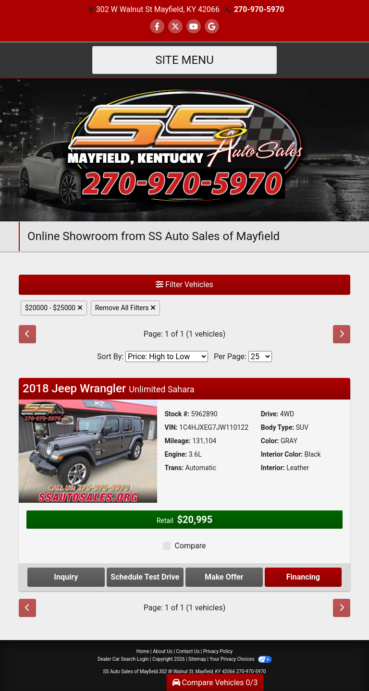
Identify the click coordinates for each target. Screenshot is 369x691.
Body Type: (277, 427)
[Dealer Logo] (184, 149)
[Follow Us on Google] (212, 26)
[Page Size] (260, 356)
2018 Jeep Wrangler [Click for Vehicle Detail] (109, 388)
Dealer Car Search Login (123, 659)
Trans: (174, 468)
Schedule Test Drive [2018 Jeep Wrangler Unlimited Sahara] (145, 577)
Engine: (176, 454)
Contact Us (187, 651)
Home (142, 651)
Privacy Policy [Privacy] (218, 651)
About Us (162, 651)
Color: (270, 441)
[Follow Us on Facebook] (157, 26)
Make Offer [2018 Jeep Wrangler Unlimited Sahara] (224, 577)
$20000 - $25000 (54, 308)
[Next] (341, 334)
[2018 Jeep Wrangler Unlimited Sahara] (88, 450)
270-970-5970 (259, 9)
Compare (190, 545)
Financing (303, 577)
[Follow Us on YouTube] (193, 26)
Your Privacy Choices (240, 659)
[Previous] (27, 334)
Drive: (269, 414)
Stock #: (177, 414)
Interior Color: (282, 454)
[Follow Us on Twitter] (175, 26)
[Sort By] (166, 356)
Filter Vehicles (184, 284)
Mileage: (178, 441)
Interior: (273, 468)
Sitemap (197, 659)
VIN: (171, 427)
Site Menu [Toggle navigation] (184, 60)
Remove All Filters (125, 308)
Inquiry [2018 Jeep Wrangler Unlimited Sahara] (66, 577)
